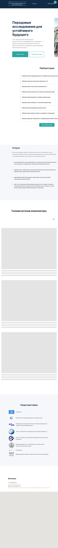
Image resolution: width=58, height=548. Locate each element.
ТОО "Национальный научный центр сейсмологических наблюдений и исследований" (29, 487)
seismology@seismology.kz (14, 484)
